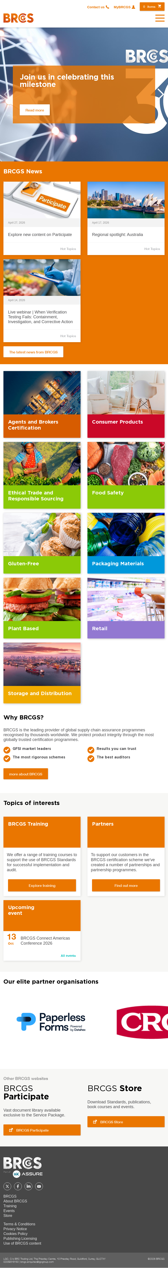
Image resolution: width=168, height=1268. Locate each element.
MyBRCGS (122, 7)
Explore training (42, 885)
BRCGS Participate (32, 1130)
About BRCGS (15, 1201)
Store (7, 1216)
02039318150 (11, 1261)
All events (68, 955)
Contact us (96, 7)
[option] (84, 94)
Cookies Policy (15, 1234)
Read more (34, 110)
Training (10, 1206)
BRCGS (10, 1196)
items (149, 6)
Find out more (126, 885)
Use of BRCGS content (22, 1243)
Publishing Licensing (20, 1238)
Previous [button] (7, 94)
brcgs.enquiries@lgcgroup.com (37, 1261)
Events (9, 1211)
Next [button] (161, 94)
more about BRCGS (25, 774)
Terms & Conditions (19, 1224)
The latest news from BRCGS (33, 352)
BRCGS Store (111, 1122)
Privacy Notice (15, 1229)
